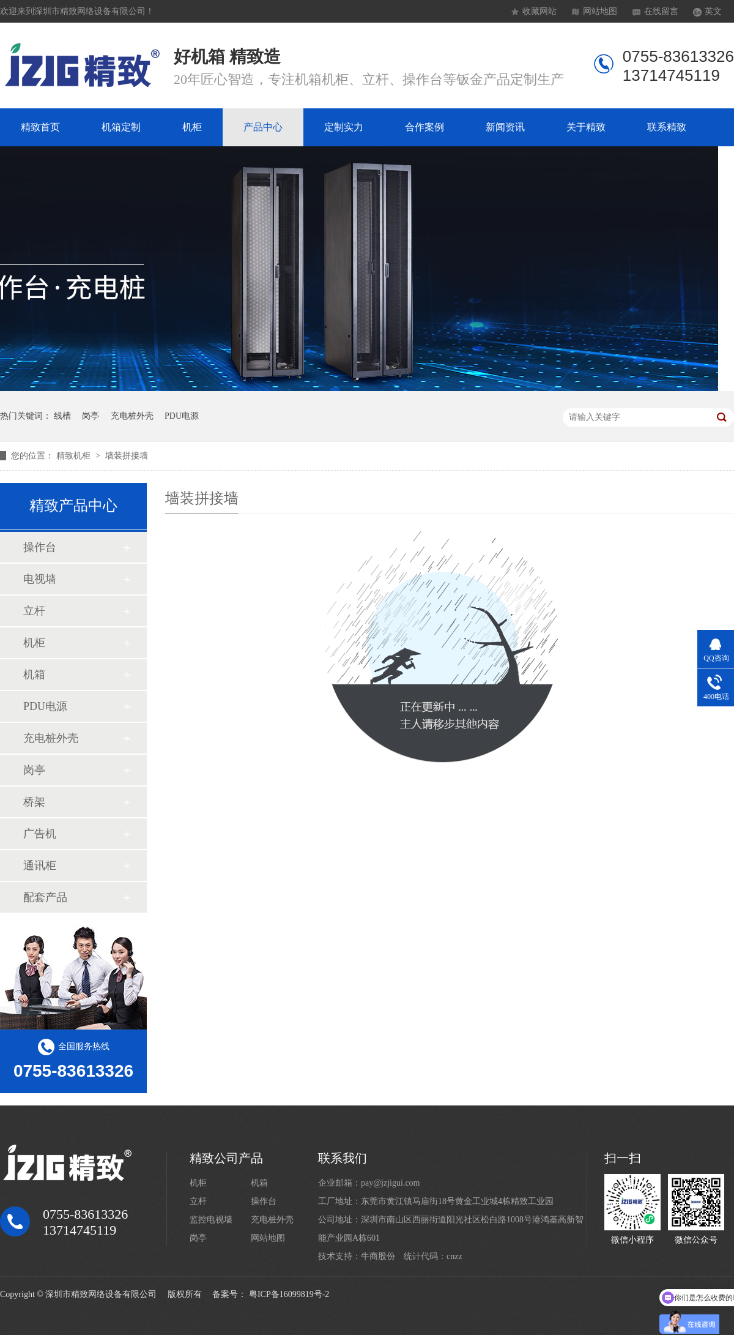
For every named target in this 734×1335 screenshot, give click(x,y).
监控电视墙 (211, 1219)
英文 (713, 11)
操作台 (39, 547)
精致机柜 (74, 455)
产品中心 (263, 127)
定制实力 (343, 127)
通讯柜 (39, 865)
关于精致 (586, 127)
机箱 (34, 674)
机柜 (192, 127)
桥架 (34, 802)
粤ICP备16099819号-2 (289, 1294)
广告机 (39, 834)
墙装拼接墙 (126, 455)
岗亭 (90, 416)
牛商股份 (378, 1256)
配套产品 (45, 897)
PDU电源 (182, 416)
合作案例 (424, 127)
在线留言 (661, 11)
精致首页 (40, 127)
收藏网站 (539, 11)
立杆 (34, 611)
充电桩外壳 (132, 416)
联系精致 (666, 127)
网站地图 (600, 11)
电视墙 (39, 579)
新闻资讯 (505, 127)
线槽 (62, 416)
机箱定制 (121, 127)
